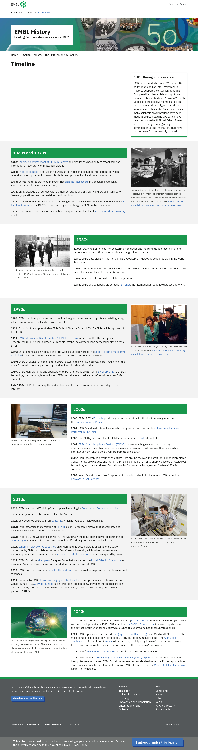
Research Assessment (53, 724)
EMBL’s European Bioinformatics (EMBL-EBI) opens (48, 338)
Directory (173, 4)
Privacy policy (17, 724)
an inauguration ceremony (109, 211)
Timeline (25, 55)
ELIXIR (61, 527)
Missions (123, 687)
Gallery (74, 55)
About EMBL (17, 13)
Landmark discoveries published (37, 547)
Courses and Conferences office (100, 508)
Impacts (37, 55)
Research (124, 691)
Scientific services (129, 694)
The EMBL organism (56, 55)
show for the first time (60, 570)
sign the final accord (77, 182)
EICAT (140, 438)
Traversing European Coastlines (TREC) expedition (126, 657)
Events (159, 694)
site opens (44, 560)
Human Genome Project (89, 422)
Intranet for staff (172, 724)
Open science (33, 724)
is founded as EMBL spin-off (73, 554)
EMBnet (125, 284)
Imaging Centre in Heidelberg (130, 634)
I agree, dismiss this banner (157, 742)
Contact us (161, 691)
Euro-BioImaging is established (58, 580)
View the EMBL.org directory (27, 698)
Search (183, 4)
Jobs (158, 698)
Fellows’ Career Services (85, 479)
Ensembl (98, 418)
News (158, 702)
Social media (162, 709)
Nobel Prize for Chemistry (106, 560)
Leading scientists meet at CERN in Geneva (43, 162)
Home (14, 55)
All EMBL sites (45, 13)
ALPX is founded (43, 584)
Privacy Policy (79, 745)
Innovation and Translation (135, 702)
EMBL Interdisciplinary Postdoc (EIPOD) (102, 444)
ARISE (108, 641)
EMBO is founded (28, 172)
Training (124, 698)
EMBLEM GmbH (107, 371)
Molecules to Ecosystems (102, 651)
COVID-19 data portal (142, 624)
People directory (165, 705)
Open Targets (18, 540)
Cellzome (56, 520)
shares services (140, 620)
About (157, 687)
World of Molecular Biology (169, 665)
